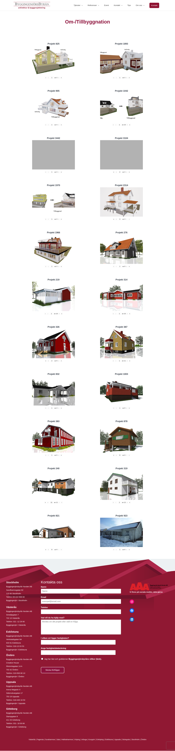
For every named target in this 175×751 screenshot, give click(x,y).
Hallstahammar (66, 740)
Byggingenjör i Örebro (15, 677)
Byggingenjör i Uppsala (15, 704)
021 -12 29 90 (19, 622)
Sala (56, 740)
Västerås (29, 740)
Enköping (101, 740)
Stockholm (138, 740)
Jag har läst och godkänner (73, 659)
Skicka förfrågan (52, 670)
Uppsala (119, 740)
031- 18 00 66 (19, 724)
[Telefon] (81, 612)
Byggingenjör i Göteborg (16, 727)
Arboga (84, 740)
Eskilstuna (110, 740)
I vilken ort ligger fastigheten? (55, 638)
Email (44, 597)
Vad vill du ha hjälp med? (53, 618)
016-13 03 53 (18, 646)
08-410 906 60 (19, 597)
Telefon (45, 608)
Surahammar (47, 740)
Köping (77, 740)
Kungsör (91, 740)
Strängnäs (128, 740)
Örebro (147, 740)
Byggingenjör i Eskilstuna (16, 650)
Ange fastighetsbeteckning (54, 649)
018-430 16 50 (19, 700)
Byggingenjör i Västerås (16, 625)
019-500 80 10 (19, 673)
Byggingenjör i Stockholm (16, 601)
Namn (44, 587)
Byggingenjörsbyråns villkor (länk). (85, 659)
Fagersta (37, 740)
